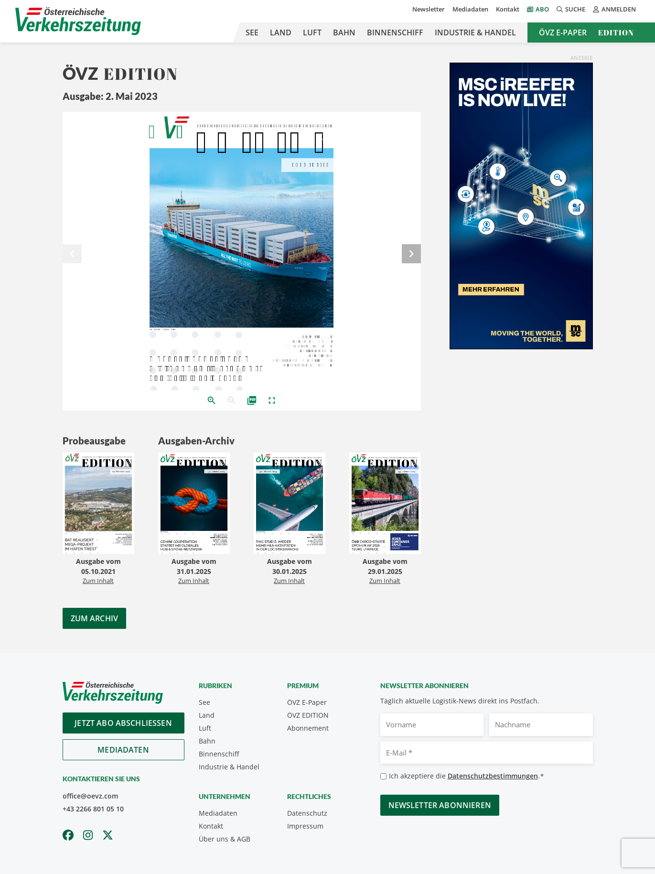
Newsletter (428, 9)
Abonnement (308, 728)
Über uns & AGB (224, 838)
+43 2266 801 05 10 (93, 808)
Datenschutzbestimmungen (493, 775)
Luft (312, 32)
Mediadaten (470, 9)
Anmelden (614, 9)
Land (280, 32)
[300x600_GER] (521, 205)
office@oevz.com (90, 795)
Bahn (344, 32)
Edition (616, 32)
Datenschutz (307, 813)
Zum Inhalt (98, 580)
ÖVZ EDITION (308, 715)
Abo (542, 9)
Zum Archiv (94, 618)
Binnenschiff (395, 32)
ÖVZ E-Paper (563, 32)
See (252, 32)
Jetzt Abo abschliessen (123, 723)
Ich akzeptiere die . (466, 776)
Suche (571, 9)
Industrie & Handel (475, 32)
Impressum (305, 826)
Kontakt (507, 9)
